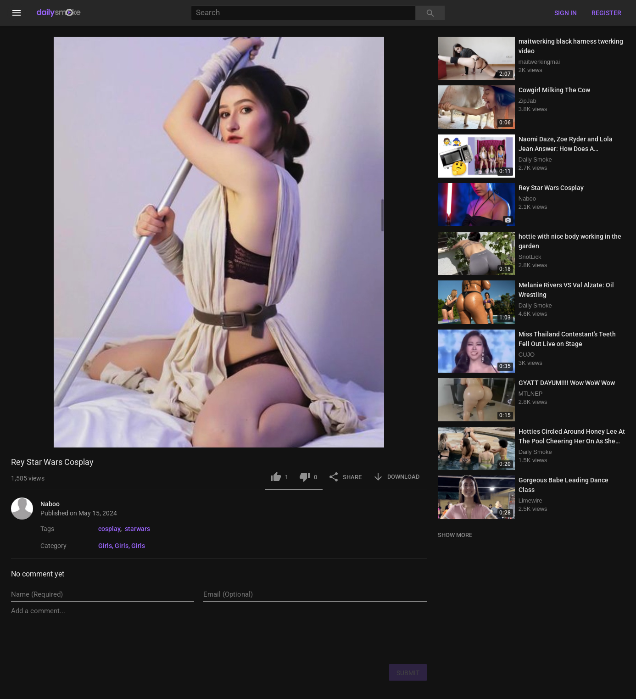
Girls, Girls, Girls (121, 545)
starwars (137, 528)
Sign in (565, 13)
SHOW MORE (455, 535)
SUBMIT (407, 673)
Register (606, 13)
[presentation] (357, 641)
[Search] (303, 13)
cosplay (109, 528)
